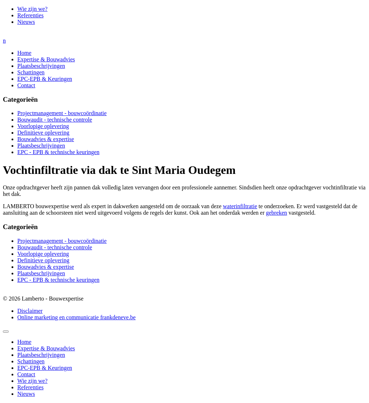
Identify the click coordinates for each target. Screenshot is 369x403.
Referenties (30, 15)
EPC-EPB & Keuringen (44, 79)
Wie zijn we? (32, 9)
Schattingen (31, 72)
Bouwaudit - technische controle (54, 120)
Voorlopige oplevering (43, 126)
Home (24, 53)
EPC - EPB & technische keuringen (58, 152)
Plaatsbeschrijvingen (41, 66)
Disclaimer (30, 311)
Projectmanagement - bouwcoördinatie (62, 113)
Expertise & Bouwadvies (46, 59)
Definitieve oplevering (43, 133)
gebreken (276, 213)
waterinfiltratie (240, 206)
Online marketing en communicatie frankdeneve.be (76, 317)
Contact (26, 85)
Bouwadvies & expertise (45, 139)
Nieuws (26, 22)
